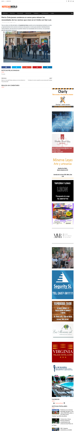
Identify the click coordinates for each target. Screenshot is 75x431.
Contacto (8, 1)
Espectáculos (56, 384)
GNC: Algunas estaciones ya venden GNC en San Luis (66, 357)
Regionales (55, 394)
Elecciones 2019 (56, 381)
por (71, 389)
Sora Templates (10, 429)
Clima (52, 13)
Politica (12, 13)
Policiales (20, 13)
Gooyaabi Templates (25, 429)
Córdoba (68, 371)
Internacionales (65, 384)
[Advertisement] (13, 417)
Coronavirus (56, 374)
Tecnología (55, 397)
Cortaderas (63, 374)
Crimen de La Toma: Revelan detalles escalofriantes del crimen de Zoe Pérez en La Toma (62, 350)
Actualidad (55, 371)
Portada (5, 13)
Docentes (61, 376)
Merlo (54, 386)
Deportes (28, 13)
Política (67, 389)
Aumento (62, 371)
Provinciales (67, 392)
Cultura (70, 374)
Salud (61, 394)
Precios (60, 392)
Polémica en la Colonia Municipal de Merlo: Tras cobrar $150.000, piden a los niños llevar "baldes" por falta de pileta (62, 340)
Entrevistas (64, 381)
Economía (67, 376)
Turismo (36, 13)
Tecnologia (67, 394)
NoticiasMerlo (59, 331)
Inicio (2, 1)
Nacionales (45, 13)
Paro (65, 386)
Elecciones (61, 379)
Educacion (55, 379)
